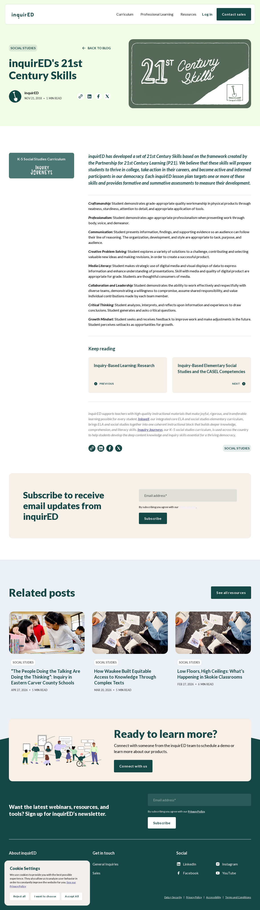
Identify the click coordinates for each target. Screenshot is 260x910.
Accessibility (213, 897)
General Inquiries (105, 864)
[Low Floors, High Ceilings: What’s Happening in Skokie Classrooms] (213, 648)
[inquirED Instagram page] (233, 864)
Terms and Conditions (238, 897)
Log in (207, 14)
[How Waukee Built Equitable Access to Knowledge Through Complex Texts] (130, 651)
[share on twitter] (107, 97)
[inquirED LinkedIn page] (194, 864)
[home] (23, 14)
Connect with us (133, 766)
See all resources (231, 592)
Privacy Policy (187, 507)
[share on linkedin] (89, 97)
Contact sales (234, 14)
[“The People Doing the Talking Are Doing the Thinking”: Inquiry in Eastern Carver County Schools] (47, 651)
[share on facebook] (98, 97)
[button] (125, 14)
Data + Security (173, 897)
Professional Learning (156, 14)
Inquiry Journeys (150, 429)
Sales (96, 873)
